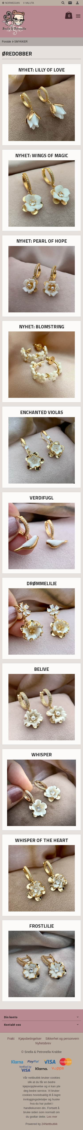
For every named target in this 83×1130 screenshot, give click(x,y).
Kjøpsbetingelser (29, 1038)
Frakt (10, 1038)
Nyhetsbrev (43, 1043)
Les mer (52, 1116)
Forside (6, 41)
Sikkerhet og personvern (62, 1038)
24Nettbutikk (50, 1124)
